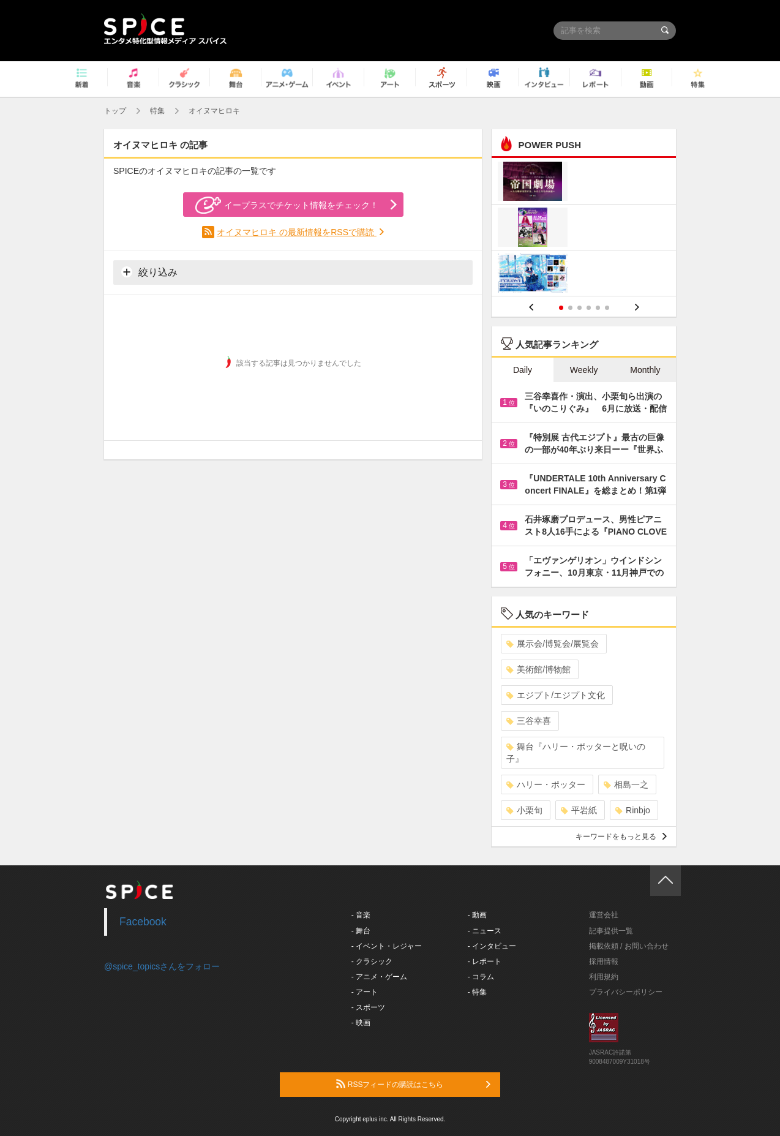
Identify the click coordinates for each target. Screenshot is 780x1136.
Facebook (143, 922)
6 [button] (607, 308)
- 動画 (477, 915)
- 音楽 (360, 915)
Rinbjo (632, 810)
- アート (364, 992)
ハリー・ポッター (545, 784)
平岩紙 (579, 810)
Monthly (645, 370)
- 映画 (360, 1022)
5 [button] (598, 308)
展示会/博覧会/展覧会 (552, 644)
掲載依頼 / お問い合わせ (629, 946)
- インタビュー (492, 946)
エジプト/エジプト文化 (555, 695)
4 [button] (589, 308)
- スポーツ (368, 1007)
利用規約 (603, 976)
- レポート (484, 961)
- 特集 (477, 992)
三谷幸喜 (528, 721)
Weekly (584, 370)
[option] (584, 228)
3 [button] (579, 308)
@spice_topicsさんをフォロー (162, 966)
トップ (115, 111)
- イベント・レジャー (386, 946)
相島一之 (626, 784)
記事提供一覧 (611, 931)
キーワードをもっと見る (621, 836)
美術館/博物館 (538, 669)
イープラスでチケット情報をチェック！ (286, 205)
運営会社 (603, 915)
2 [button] (570, 308)
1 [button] (561, 308)
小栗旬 (524, 810)
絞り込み (149, 271)
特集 (157, 111)
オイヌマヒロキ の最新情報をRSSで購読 (297, 232)
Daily (522, 370)
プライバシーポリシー (625, 992)
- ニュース (484, 931)
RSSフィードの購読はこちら (413, 1084)
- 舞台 (360, 931)
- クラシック (371, 961)
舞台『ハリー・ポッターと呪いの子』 (575, 753)
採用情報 (603, 961)
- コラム (481, 976)
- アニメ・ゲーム (379, 976)
